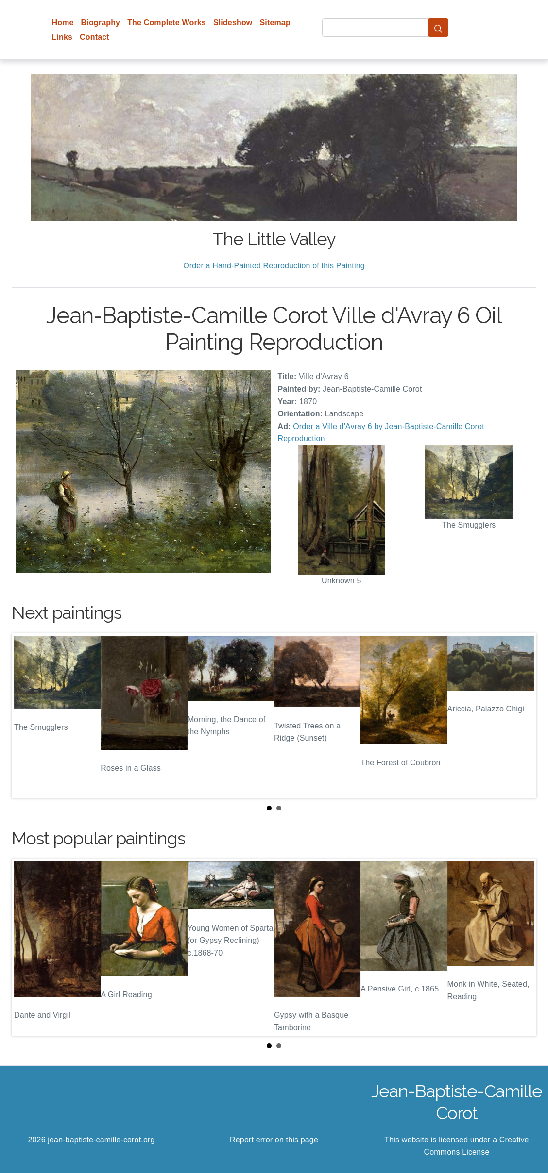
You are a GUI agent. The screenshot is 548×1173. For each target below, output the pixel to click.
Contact (94, 37)
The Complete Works (166, 22)
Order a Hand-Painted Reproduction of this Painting (274, 266)
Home (63, 22)
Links (62, 37)
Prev (26, 716)
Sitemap (274, 22)
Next (521, 716)
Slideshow (233, 22)
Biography (100, 22)
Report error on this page (274, 1140)
